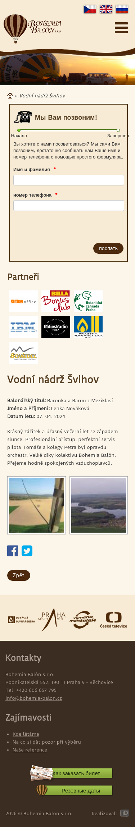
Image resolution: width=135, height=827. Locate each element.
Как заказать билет (76, 773)
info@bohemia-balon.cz (33, 698)
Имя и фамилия (34, 169)
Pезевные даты (81, 790)
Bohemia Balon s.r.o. (32, 29)
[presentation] (54, 225)
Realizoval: (104, 813)
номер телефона (35, 195)
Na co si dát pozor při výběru (47, 742)
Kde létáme (26, 734)
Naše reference (30, 750)
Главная (10, 95)
